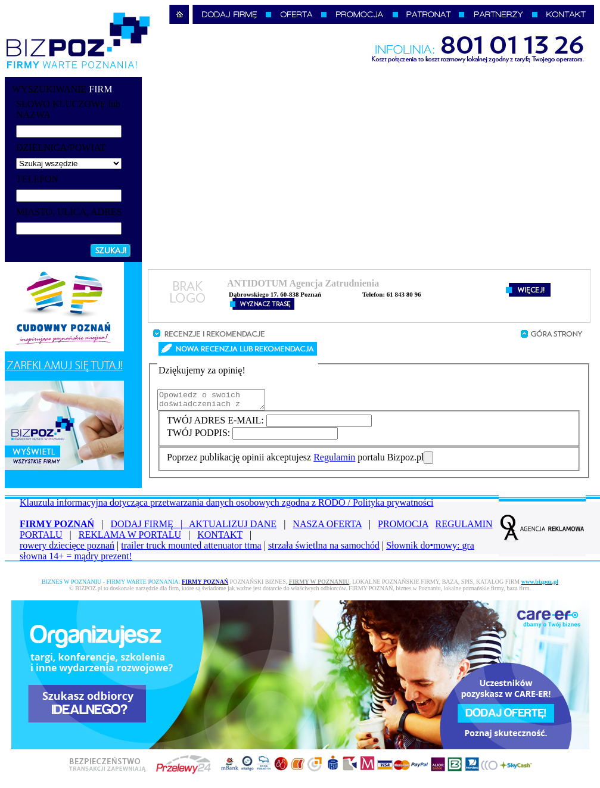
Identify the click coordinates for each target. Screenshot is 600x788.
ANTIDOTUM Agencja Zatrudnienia (303, 283)
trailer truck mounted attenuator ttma (191, 549)
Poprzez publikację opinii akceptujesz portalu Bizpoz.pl (295, 461)
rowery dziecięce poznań (67, 549)
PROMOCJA (403, 527)
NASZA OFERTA (327, 527)
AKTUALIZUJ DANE (232, 527)
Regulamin (334, 461)
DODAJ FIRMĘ (149, 527)
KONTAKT (220, 538)
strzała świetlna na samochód (324, 549)
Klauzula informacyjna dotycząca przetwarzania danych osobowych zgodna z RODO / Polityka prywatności (226, 506)
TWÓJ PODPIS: (199, 436)
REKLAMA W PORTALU (130, 538)
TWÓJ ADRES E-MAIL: (216, 424)
